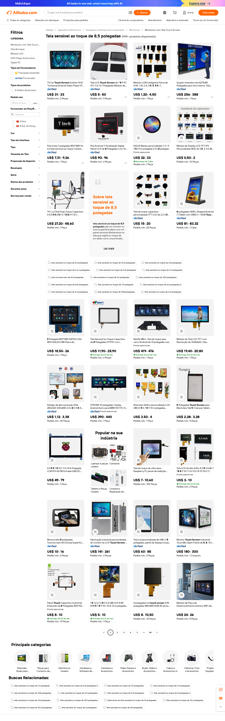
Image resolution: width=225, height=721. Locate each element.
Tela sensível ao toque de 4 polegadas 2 (170, 693)
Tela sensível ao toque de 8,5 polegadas (68, 284)
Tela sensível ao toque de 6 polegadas (77, 707)
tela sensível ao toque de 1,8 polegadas (30, 700)
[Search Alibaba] (86, 12)
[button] (130, 13)
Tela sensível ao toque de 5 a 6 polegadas (69, 270)
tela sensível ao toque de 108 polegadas (114, 292)
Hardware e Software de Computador (105, 30)
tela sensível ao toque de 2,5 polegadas (78, 693)
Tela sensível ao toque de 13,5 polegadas (77, 700)
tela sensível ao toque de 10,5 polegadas (114, 262)
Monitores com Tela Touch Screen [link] (162, 30)
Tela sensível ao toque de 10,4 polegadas (31, 707)
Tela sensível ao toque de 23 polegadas (123, 707)
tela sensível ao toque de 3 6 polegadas (68, 292)
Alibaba (49, 30)
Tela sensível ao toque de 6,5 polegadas (161, 292)
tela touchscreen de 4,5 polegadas (66, 277)
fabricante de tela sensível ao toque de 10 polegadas (130, 700)
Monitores (134, 30)
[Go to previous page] (104, 632)
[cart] (175, 13)
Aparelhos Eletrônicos (69, 30)
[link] (220, 689)
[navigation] (25, 331)
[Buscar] (142, 12)
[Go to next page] (157, 632)
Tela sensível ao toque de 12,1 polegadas (183, 700)
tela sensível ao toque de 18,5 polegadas (156, 277)
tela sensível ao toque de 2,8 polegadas (162, 262)
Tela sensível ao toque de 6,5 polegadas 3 (160, 284)
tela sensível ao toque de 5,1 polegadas (109, 277)
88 (150, 632)
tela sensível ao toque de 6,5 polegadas (68, 262)
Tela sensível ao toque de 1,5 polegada (113, 284)
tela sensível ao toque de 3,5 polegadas (116, 270)
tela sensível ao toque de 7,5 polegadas (124, 685)
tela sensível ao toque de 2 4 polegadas (162, 270)
